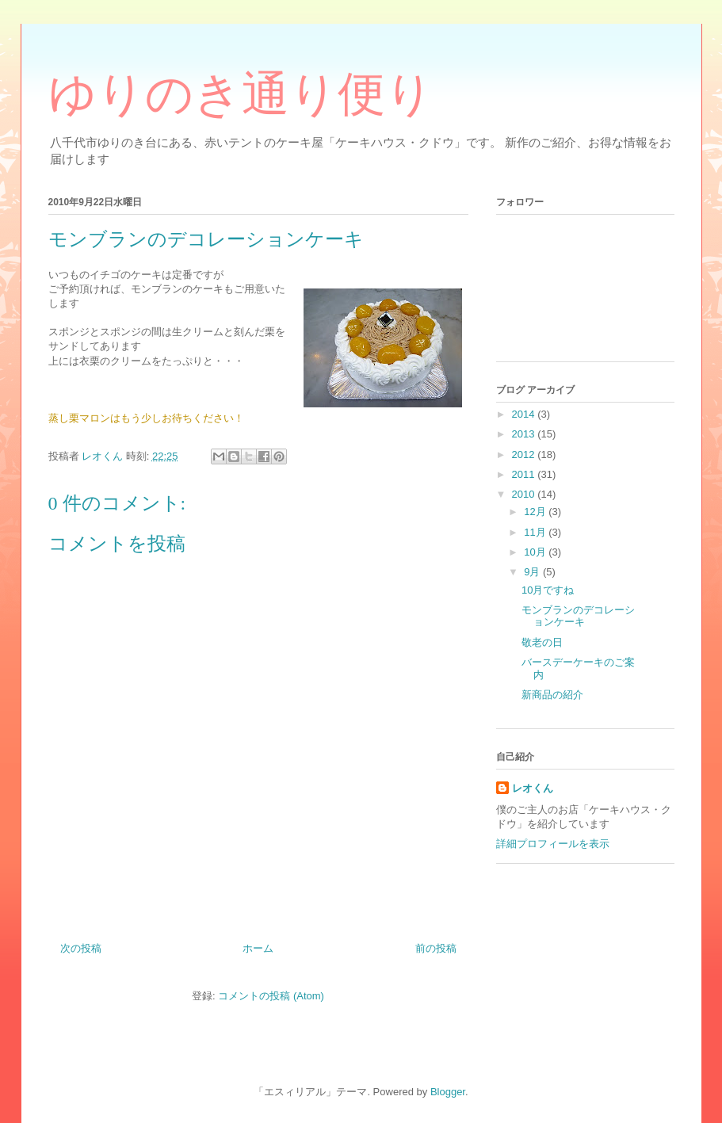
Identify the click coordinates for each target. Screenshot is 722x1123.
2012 (525, 454)
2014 (525, 414)
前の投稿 (436, 948)
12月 (536, 512)
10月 (536, 552)
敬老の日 (542, 642)
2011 (525, 474)
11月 (536, 532)
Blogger (447, 1092)
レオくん (532, 788)
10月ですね (547, 590)
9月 (533, 572)
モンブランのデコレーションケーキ (578, 616)
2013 (525, 434)
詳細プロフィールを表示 (552, 844)
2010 (525, 494)
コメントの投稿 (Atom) (271, 996)
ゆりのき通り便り (241, 94)
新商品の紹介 (552, 695)
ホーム (258, 948)
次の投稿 (80, 948)
